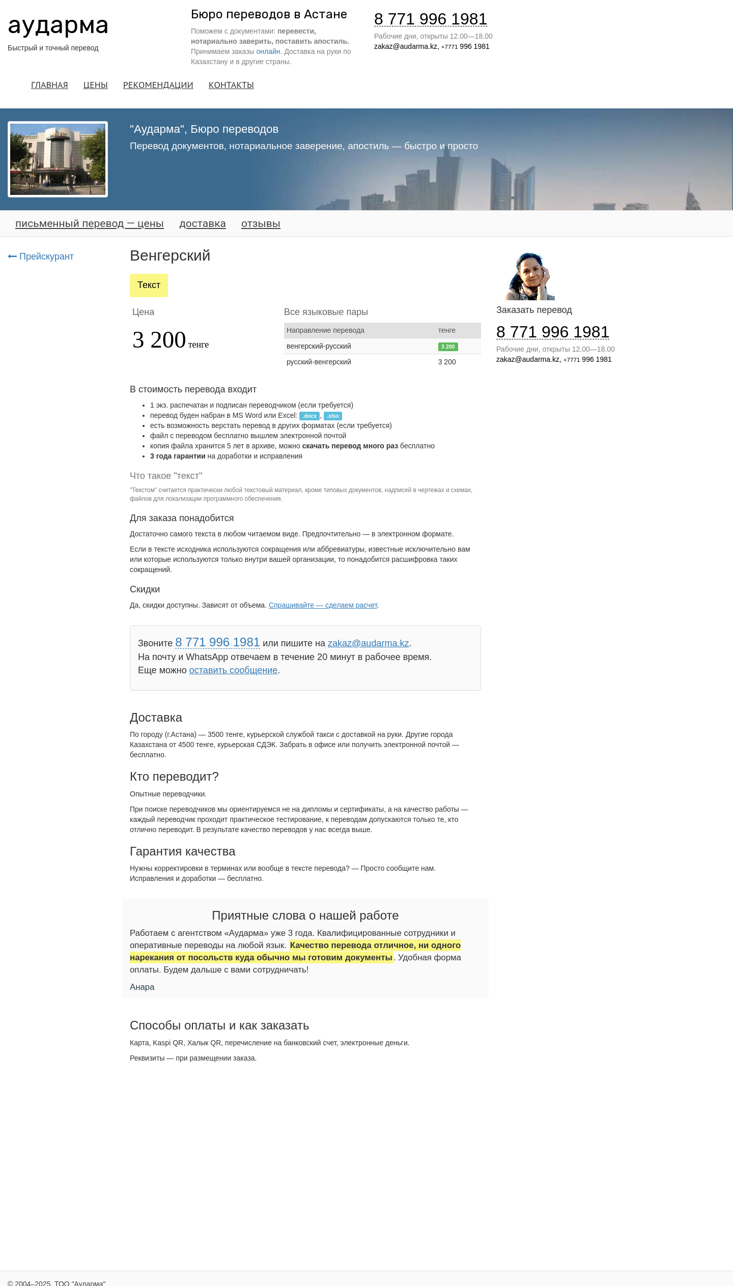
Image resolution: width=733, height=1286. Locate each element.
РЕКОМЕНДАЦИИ (158, 85)
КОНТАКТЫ (231, 85)
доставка (202, 223)
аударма (58, 24)
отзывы (260, 223)
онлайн (268, 51)
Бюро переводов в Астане (269, 14)
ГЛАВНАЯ (49, 85)
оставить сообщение (233, 670)
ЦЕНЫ (95, 85)
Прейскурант (41, 256)
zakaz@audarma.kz (405, 46)
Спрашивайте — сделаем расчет (323, 605)
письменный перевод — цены (89, 223)
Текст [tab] (148, 285)
